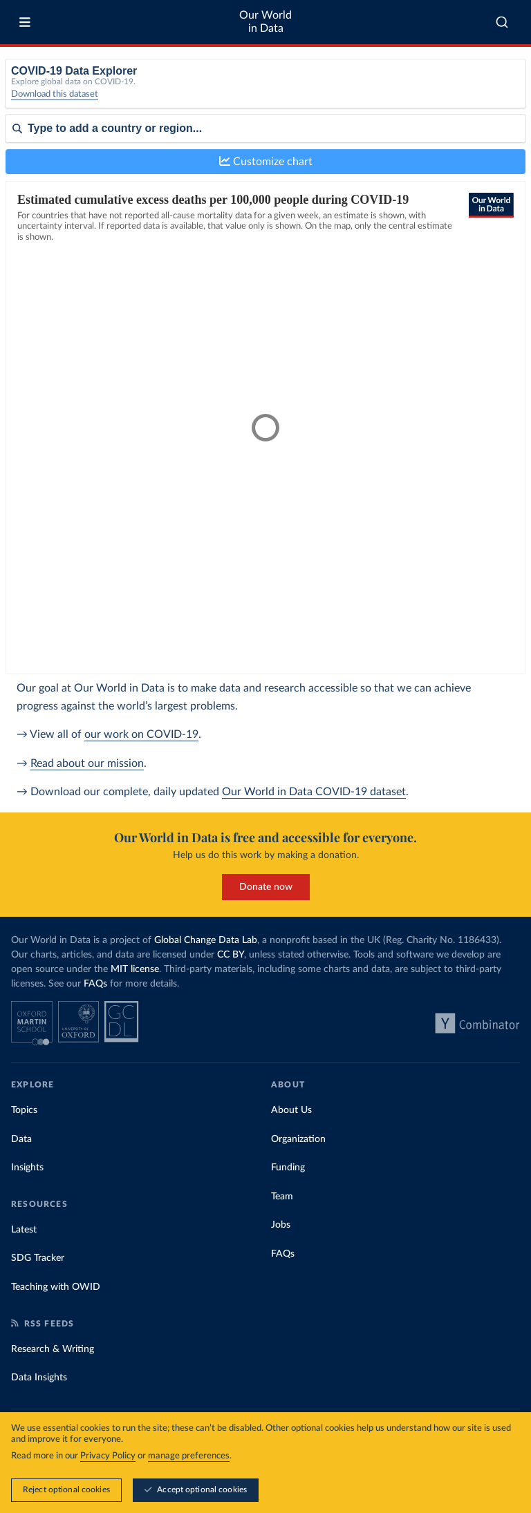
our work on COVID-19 (141, 734)
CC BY (230, 955)
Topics (24, 1110)
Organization (298, 1139)
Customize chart (266, 161)
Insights (27, 1167)
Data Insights (39, 1377)
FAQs (95, 984)
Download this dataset (54, 94)
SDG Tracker (37, 1258)
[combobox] (502, 22)
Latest (24, 1230)
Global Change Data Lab (205, 940)
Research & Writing (52, 1349)
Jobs (280, 1225)
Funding (288, 1167)
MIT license (135, 969)
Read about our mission (87, 763)
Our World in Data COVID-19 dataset (314, 791)
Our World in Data (265, 22)
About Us (291, 1110)
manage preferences (189, 1456)
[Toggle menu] (25, 22)
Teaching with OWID (55, 1287)
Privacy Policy (108, 1456)
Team (282, 1196)
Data (21, 1139)
